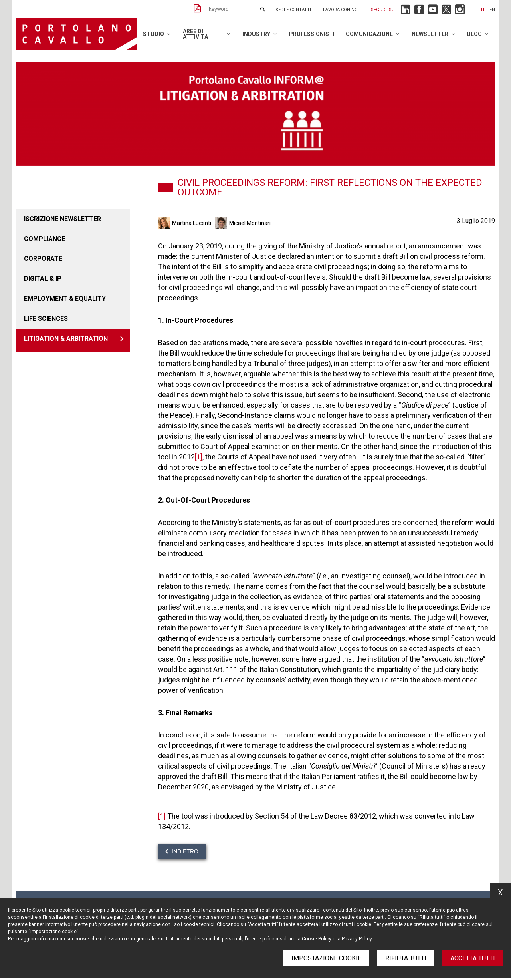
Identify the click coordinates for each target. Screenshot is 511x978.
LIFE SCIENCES (46, 318)
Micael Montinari (250, 223)
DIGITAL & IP (42, 278)
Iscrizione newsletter (62, 219)
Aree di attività (195, 34)
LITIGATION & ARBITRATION (66, 338)
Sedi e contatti (293, 9)
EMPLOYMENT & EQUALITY (65, 298)
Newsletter (430, 34)
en (492, 9)
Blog (474, 34)
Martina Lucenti (191, 223)
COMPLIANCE (44, 239)
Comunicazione (369, 34)
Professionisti (312, 34)
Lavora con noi (341, 9)
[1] (198, 457)
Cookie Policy (316, 939)
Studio (153, 34)
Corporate (43, 258)
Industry (256, 34)
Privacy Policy (357, 939)
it (483, 9)
